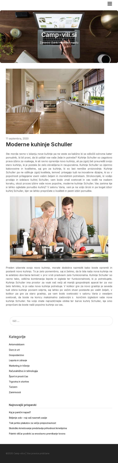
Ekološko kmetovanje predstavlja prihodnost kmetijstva (38, 428)
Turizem (13, 386)
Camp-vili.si (15, 4)
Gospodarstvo (16, 355)
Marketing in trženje (19, 365)
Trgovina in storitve (19, 381)
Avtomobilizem (16, 344)
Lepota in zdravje (18, 360)
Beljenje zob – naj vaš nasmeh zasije (28, 417)
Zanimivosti (15, 392)
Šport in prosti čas (18, 376)
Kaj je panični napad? (20, 412)
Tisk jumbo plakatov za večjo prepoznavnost (32, 422)
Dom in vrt (14, 349)
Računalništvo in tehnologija (23, 371)
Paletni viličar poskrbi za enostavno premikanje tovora (37, 433)
